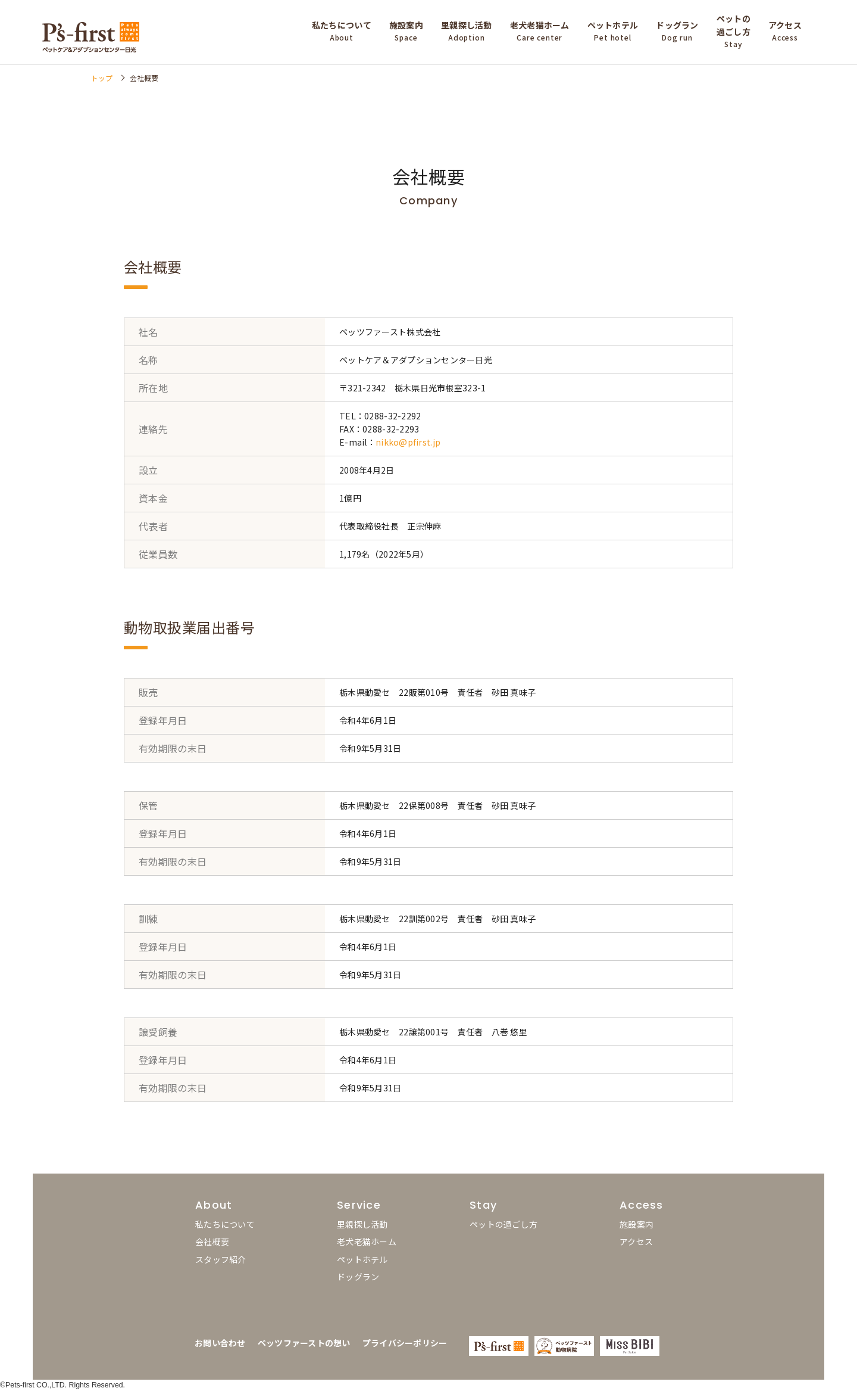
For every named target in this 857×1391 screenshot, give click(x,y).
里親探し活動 (362, 1224)
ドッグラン (358, 1277)
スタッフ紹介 (220, 1259)
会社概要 (212, 1241)
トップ (102, 78)
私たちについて (225, 1224)
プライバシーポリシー (405, 1343)
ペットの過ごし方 (503, 1224)
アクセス (636, 1241)
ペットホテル (362, 1259)
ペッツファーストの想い (304, 1343)
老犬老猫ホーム (366, 1241)
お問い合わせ (220, 1343)
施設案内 (636, 1224)
